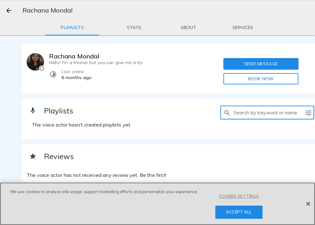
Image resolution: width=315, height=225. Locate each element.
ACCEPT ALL (239, 211)
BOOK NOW (261, 79)
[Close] (308, 204)
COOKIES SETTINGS (239, 196)
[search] (227, 112)
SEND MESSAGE (261, 64)
